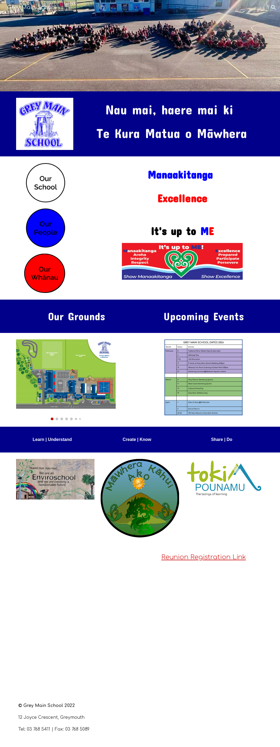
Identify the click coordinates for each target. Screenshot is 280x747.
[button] (273, 7)
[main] (172, 121)
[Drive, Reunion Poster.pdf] (66, 618)
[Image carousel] (66, 379)
